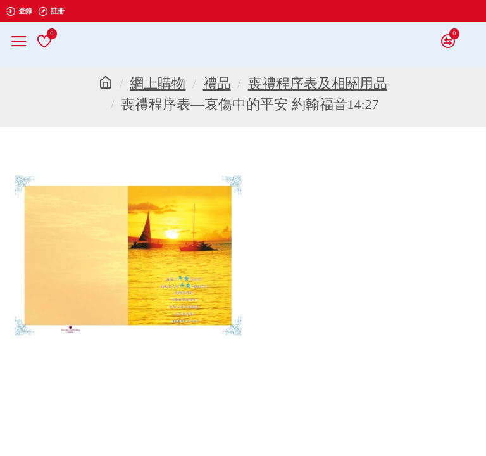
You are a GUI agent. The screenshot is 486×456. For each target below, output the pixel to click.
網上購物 (157, 83)
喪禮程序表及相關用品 (317, 83)
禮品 (217, 83)
